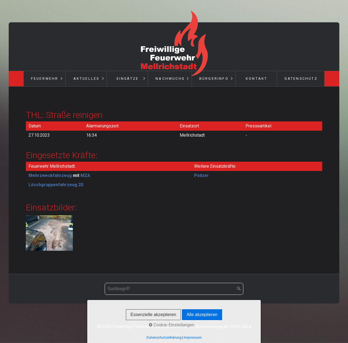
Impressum (180, 319)
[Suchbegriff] (174, 289)
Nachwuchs (170, 78)
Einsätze (128, 78)
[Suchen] (239, 289)
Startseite (138, 319)
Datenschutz (301, 78)
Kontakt (256, 78)
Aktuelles (86, 78)
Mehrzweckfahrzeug (50, 175)
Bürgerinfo (214, 78)
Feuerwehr (44, 78)
